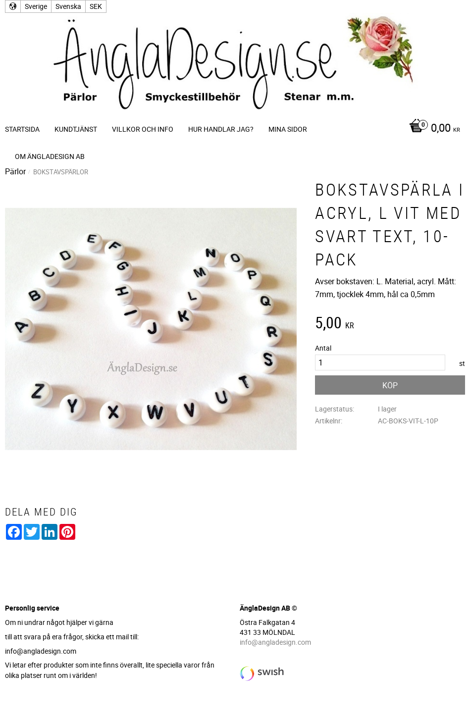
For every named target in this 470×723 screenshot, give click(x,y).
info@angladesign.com (275, 642)
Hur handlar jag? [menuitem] (221, 129)
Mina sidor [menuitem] (287, 129)
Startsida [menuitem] (22, 129)
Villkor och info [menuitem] (142, 129)
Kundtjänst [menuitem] (75, 129)
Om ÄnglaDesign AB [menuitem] (50, 156)
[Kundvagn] (432, 129)
